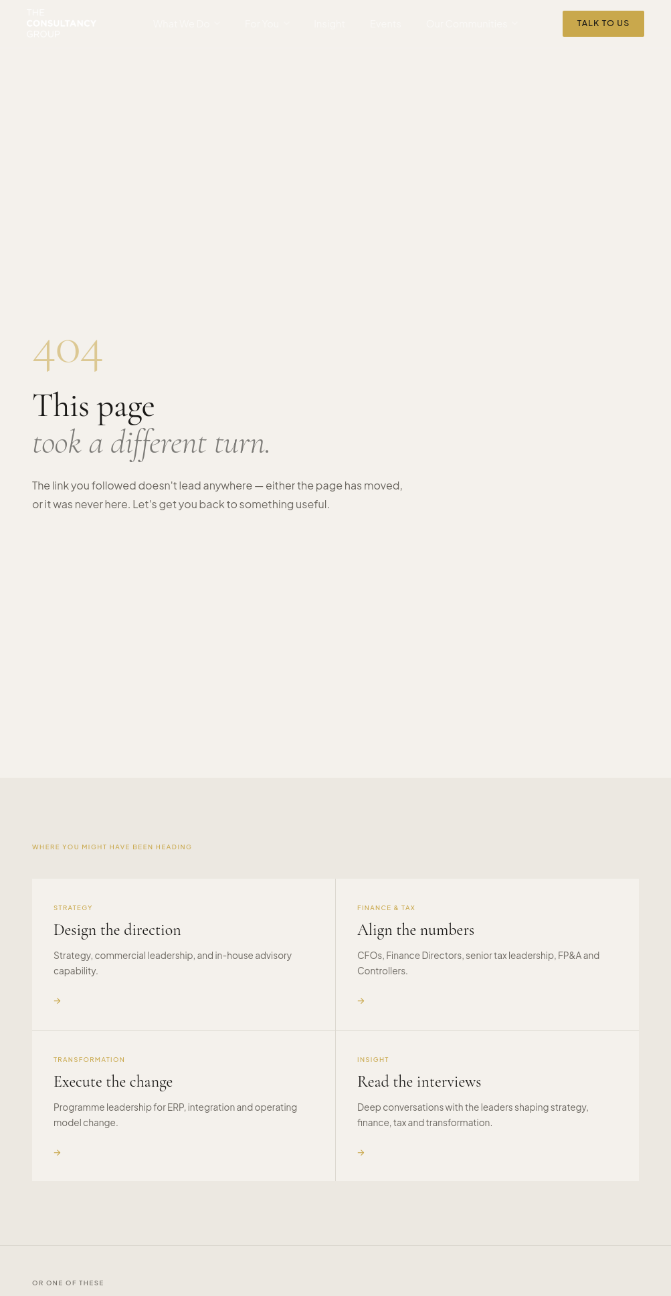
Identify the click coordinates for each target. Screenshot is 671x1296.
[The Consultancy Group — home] (61, 23)
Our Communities (472, 23)
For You (267, 23)
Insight (329, 23)
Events (385, 23)
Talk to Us (603, 22)
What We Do (186, 23)
